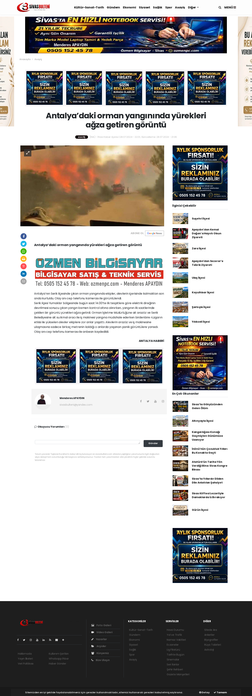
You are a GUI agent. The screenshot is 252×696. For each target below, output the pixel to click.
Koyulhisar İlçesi (203, 292)
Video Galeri (101, 632)
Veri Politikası (25, 663)
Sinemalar (173, 659)
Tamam (220, 692)
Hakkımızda (25, 654)
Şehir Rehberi (175, 669)
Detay (204, 692)
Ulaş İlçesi (198, 278)
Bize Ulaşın (100, 660)
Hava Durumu (175, 630)
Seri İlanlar (173, 664)
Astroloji (209, 649)
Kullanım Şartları (59, 654)
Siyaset (144, 7)
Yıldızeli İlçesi (201, 322)
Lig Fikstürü (173, 649)
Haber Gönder (57, 663)
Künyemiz (100, 653)
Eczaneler (173, 645)
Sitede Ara (210, 630)
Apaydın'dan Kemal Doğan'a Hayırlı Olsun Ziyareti (206, 233)
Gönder (153, 443)
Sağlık (157, 7)
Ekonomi (129, 7)
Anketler (209, 635)
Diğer (192, 7)
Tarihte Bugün (175, 654)
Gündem (113, 7)
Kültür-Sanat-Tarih (89, 7)
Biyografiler (211, 640)
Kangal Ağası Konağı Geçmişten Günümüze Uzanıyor (207, 436)
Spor (168, 7)
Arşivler (98, 646)
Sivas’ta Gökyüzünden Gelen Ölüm (207, 406)
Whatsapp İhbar (59, 658)
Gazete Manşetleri (178, 674)
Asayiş (180, 7)
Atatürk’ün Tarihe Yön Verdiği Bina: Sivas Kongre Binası (209, 465)
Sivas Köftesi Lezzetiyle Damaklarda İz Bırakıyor (208, 495)
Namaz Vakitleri (176, 640)
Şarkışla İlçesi (201, 307)
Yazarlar (99, 639)
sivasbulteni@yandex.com (76, 405)
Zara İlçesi (199, 248)
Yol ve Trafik (174, 635)
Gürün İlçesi (200, 510)
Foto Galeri (101, 625)
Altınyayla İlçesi (202, 421)
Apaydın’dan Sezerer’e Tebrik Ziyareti (207, 263)
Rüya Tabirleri (212, 645)
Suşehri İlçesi (201, 218)
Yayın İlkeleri (25, 658)
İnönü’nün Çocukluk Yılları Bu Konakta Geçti (210, 451)
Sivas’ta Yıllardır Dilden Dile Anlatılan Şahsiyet (207, 480)
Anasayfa (25, 59)
